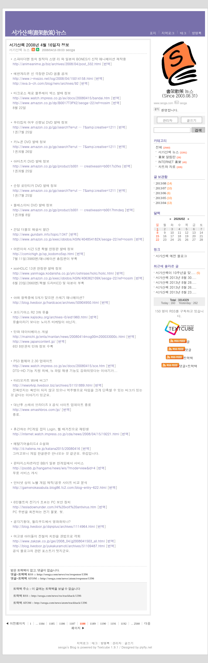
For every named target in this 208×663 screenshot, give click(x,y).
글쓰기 (191, 120)
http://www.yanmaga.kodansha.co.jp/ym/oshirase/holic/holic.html (63, 273)
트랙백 (179, 357)
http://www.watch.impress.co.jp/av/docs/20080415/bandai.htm (61, 97)
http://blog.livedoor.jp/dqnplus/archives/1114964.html (54, 526)
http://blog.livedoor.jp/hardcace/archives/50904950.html (56, 302)
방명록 (197, 33)
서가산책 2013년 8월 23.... (176, 292)
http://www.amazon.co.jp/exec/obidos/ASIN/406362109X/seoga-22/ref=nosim (73, 278)
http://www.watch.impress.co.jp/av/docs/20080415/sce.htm (59, 365)
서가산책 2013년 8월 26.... (176, 287)
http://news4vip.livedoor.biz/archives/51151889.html (52, 385)
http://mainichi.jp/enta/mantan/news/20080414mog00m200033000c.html (69, 336)
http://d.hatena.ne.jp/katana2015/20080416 (46, 448)
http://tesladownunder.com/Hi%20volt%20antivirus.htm (54, 506)
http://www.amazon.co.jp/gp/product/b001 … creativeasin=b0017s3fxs (67, 166)
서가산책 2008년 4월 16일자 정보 (39, 45)
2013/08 (161, 183)
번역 (107, 63)
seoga (62, 647)
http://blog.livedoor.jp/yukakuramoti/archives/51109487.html (59, 545)
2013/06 (161, 193)
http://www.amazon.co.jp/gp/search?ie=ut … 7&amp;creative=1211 (64, 127)
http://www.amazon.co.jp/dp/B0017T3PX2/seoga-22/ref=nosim (61, 102)
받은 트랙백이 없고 (23, 570)
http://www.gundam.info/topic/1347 (40, 234)
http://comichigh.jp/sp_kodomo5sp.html (43, 253)
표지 (153, 33)
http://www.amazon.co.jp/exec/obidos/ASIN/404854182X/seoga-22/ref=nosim (73, 239)
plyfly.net (146, 647)
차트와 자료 (170, 166)
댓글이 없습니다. (48, 570)
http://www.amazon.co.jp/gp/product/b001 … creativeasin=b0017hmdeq (68, 209)
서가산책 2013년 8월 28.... (176, 282)
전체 (163, 147)
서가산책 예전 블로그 (171, 255)
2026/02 (179, 218)
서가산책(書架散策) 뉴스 (38, 32)
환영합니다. (170, 110)
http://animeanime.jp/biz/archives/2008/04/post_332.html (57, 63)
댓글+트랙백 (179, 366)
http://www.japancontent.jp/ (34, 341)
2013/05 (161, 198)
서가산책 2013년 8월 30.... (176, 277)
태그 (183, 33)
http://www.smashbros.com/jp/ (37, 409)
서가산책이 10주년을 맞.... (176, 272)
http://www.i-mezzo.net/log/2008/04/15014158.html (53, 78)
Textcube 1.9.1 (108, 647)
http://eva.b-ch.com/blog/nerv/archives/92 (46, 83)
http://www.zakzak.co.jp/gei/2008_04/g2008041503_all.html (59, 541)
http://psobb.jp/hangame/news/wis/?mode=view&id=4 (54, 468)
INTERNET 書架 (172, 161)
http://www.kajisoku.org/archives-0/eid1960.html (50, 317)
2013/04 (161, 203)
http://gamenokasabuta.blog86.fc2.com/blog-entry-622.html (59, 487)
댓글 (179, 349)
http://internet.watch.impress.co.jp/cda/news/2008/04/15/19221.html (66, 433)
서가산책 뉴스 (19, 49)
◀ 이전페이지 (16, 623)
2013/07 (161, 188)
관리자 (167, 120)
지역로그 (168, 33)
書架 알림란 (169, 156)
